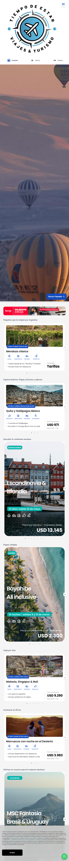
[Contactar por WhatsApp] (64, 856)
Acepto (12, 853)
